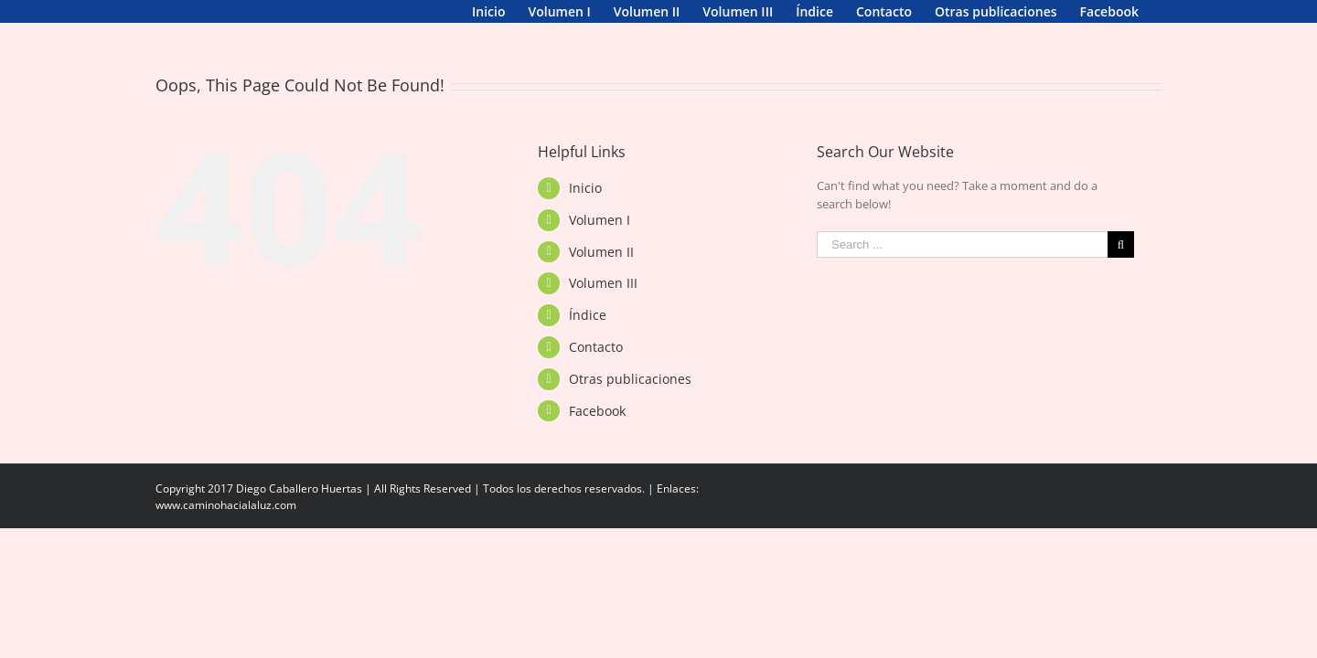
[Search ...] (962, 267)
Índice (587, 337)
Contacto (596, 369)
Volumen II (601, 274)
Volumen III (603, 305)
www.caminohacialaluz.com (225, 528)
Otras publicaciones (630, 401)
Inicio (585, 210)
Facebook (597, 433)
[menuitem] (171, 11)
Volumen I (599, 242)
